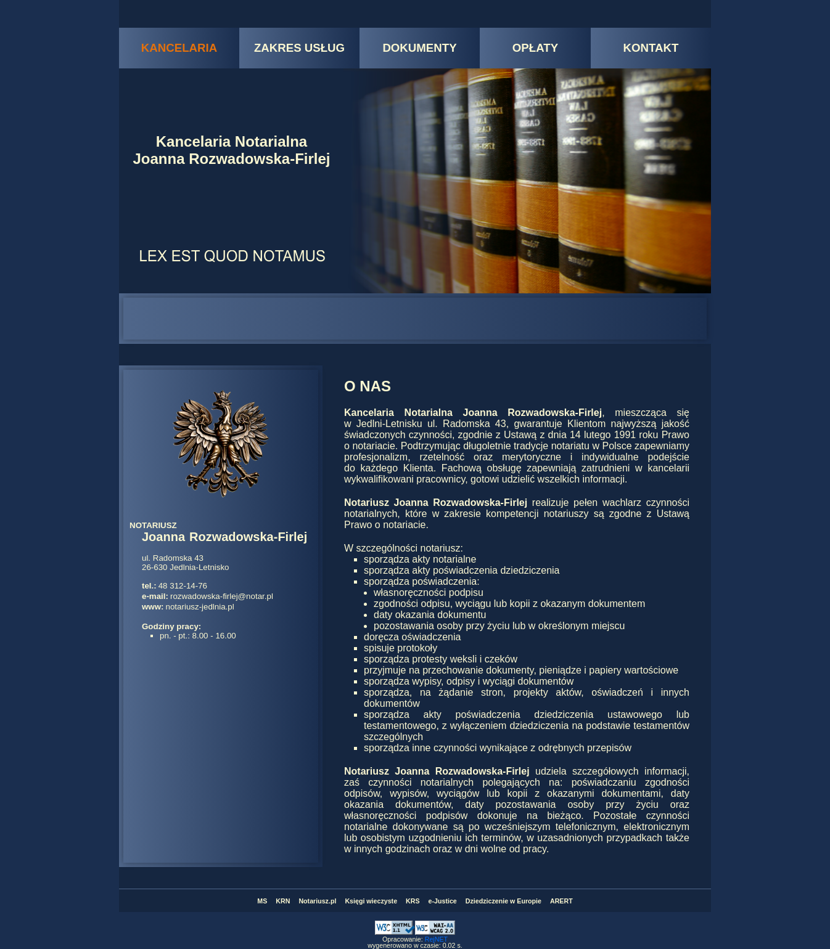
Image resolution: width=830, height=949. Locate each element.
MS (262, 901)
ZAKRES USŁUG (299, 47)
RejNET (436, 939)
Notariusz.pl (317, 901)
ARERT (561, 901)
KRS (413, 901)
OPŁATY (535, 47)
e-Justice (443, 901)
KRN (283, 901)
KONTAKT (651, 47)
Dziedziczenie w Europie (503, 901)
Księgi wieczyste (371, 901)
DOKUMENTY (419, 47)
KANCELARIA (179, 47)
